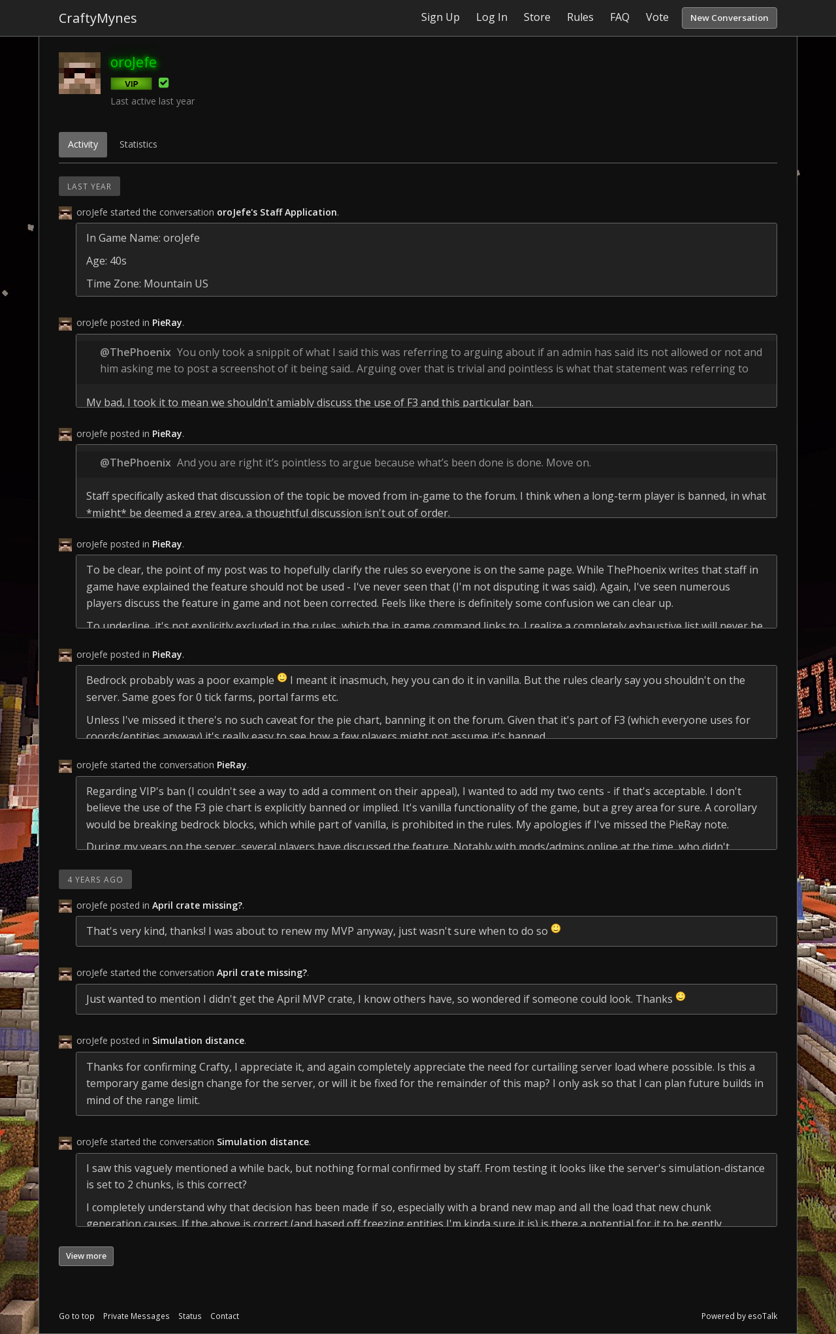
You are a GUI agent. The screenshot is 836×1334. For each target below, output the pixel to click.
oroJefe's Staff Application (277, 212)
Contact (224, 1316)
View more (86, 1255)
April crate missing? (197, 905)
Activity (83, 144)
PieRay (167, 322)
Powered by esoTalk (739, 1316)
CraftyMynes (98, 18)
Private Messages (136, 1316)
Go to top (77, 1316)
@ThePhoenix (135, 352)
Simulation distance (198, 1040)
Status (190, 1316)
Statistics (138, 144)
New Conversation (729, 18)
